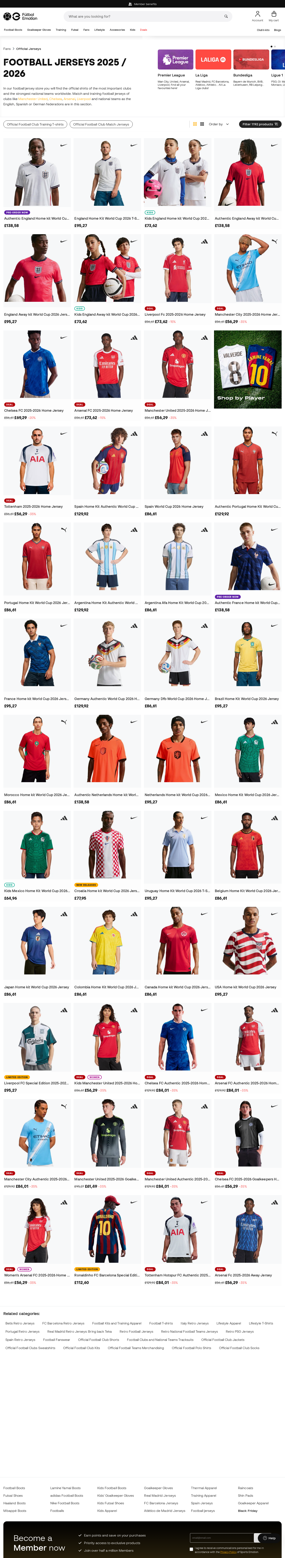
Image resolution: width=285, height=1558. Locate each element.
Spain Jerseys (202, 1503)
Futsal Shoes (13, 1495)
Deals (143, 29)
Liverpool (84, 99)
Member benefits (142, 4)
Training (61, 29)
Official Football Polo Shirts (191, 1348)
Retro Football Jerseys (136, 1331)
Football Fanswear (56, 1340)
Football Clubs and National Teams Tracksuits (160, 1340)
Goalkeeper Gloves (39, 29)
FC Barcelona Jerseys (161, 1503)
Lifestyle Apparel (229, 1323)
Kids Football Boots (111, 1488)
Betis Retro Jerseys (19, 1323)
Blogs (277, 30)
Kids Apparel (107, 1511)
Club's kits (263, 30)
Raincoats (245, 1488)
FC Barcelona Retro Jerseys (63, 1323)
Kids (132, 29)
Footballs (57, 1511)
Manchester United (33, 99)
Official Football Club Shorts (98, 1340)
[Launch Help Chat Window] (269, 1538)
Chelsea (55, 99)
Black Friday (247, 1511)
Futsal (74, 29)
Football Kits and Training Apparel (117, 1323)
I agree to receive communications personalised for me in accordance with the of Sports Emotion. (229, 1550)
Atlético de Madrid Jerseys (164, 1511)
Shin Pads (245, 1495)
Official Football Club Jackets (222, 1340)
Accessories (117, 29)
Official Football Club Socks (239, 1348)
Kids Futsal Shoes (110, 1503)
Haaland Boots (14, 1503)
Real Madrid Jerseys (160, 1495)
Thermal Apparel (204, 1488)
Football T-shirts (161, 1323)
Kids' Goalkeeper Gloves (115, 1495)
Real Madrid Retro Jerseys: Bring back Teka (79, 1331)
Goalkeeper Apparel (253, 1503)
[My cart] (274, 16)
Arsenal (69, 99)
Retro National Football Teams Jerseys (189, 1331)
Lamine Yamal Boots (65, 1488)
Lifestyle (99, 29)
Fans (86, 29)
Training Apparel (203, 1495)
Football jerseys (203, 1511)
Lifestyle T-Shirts (261, 1323)
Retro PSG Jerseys (240, 1331)
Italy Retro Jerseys (195, 1323)
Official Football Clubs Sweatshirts (30, 1348)
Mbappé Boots (14, 1511)
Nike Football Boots (64, 1503)
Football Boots (13, 29)
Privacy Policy (228, 1552)
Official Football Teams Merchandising (136, 1348)
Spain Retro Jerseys (20, 1340)
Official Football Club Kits (81, 1348)
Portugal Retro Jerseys (22, 1331)
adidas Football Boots (66, 1495)
